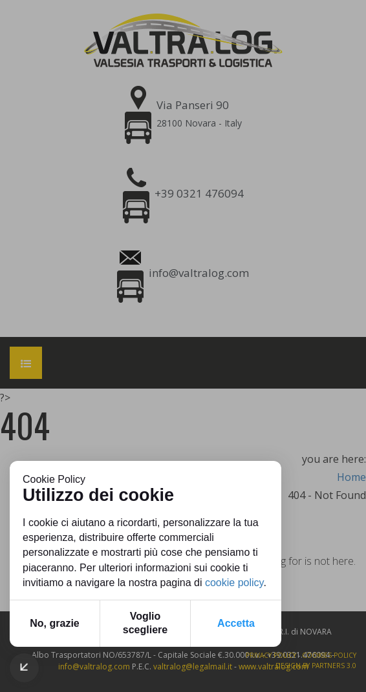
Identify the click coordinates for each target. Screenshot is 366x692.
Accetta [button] (236, 623)
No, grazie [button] (54, 623)
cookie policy (234, 582)
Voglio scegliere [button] (145, 623)
